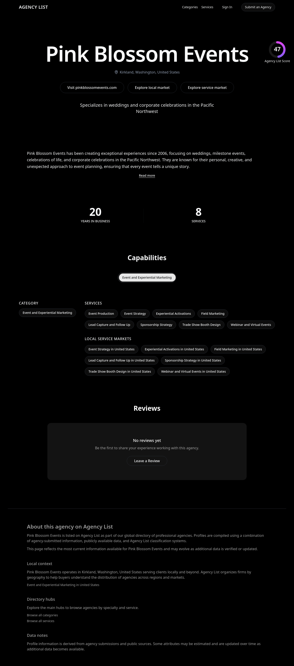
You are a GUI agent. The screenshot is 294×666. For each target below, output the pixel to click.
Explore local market (152, 87)
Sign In (227, 7)
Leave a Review (147, 460)
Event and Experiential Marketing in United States (63, 585)
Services (207, 7)
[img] (277, 52)
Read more (147, 175)
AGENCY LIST (33, 7)
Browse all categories (42, 615)
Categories (190, 7)
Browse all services (40, 621)
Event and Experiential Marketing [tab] (147, 277)
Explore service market (207, 87)
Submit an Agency (258, 7)
